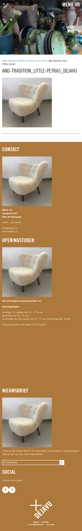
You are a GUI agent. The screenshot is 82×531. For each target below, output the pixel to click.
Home (4, 61)
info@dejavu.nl (10, 228)
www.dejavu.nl (10, 232)
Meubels (12, 61)
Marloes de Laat (38, 525)
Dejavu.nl (36, 522)
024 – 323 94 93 (12, 223)
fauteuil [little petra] (37, 61)
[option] (41, 27)
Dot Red (51, 525)
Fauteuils (22, 61)
